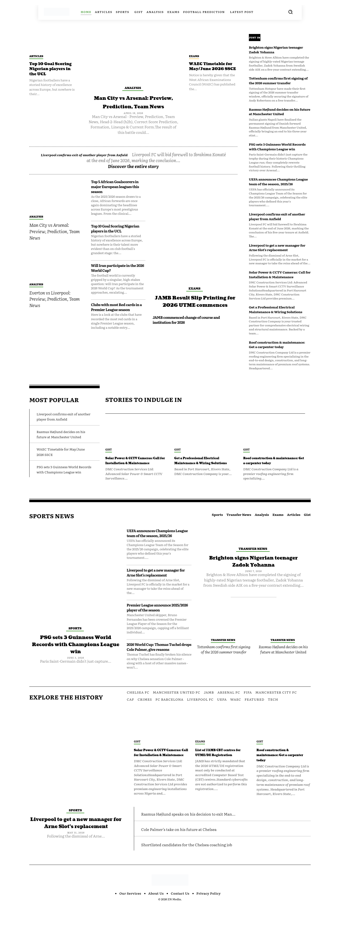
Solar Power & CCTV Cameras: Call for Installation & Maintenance (280, 274)
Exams (194, 56)
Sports (74, 638)
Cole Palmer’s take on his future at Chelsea (192, 848)
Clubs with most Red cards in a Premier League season (116, 315)
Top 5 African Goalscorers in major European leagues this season (115, 195)
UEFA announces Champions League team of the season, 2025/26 (278, 181)
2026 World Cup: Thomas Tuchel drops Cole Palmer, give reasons (159, 657)
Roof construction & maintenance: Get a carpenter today (277, 344)
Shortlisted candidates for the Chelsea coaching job (203, 864)
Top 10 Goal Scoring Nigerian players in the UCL (53, 69)
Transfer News (252, 558)
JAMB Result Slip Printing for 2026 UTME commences (195, 313)
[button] (290, 11)
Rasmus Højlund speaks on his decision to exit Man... (205, 833)
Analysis (133, 87)
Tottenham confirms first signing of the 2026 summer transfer (278, 80)
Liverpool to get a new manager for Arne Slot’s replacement (277, 247)
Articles (36, 56)
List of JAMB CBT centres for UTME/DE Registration (220, 765)
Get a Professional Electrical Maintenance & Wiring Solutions (275, 309)
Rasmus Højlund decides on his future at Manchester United (279, 111)
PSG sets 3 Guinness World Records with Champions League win (277, 146)
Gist (108, 449)
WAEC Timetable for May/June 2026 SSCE (213, 69)
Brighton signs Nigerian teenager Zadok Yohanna (276, 49)
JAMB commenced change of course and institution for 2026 (186, 336)
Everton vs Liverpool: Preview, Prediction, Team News (54, 307)
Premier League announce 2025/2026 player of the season (157, 618)
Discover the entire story (133, 175)
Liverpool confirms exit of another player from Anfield (101, 163)
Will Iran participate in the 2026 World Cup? (117, 276)
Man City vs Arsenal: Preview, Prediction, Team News (133, 106)
